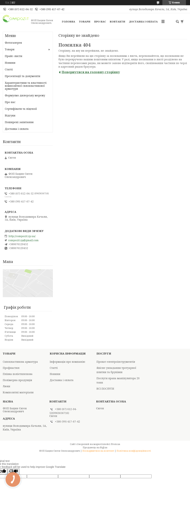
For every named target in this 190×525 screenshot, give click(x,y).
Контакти (117, 21)
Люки (6, 386)
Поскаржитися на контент (98, 450)
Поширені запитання (19, 122)
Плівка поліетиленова (17, 374)
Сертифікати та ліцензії (21, 108)
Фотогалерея (13, 42)
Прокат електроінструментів (115, 361)
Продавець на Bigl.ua (95, 447)
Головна (68, 21)
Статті (9, 69)
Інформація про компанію (67, 361)
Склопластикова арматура (20, 361)
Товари (84, 21)
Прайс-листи (13, 56)
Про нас (100, 21)
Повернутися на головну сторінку (91, 72)
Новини (10, 62)
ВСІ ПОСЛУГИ (105, 388)
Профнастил (11, 368)
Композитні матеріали (18, 392)
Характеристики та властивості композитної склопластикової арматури (26, 85)
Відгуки (10, 115)
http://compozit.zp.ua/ (22, 236)
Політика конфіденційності (134, 450)
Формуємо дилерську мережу (25, 95)
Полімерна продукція (17, 380)
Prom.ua (115, 444)
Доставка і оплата (143, 21)
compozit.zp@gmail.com (23, 240)
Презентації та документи (22, 76)
